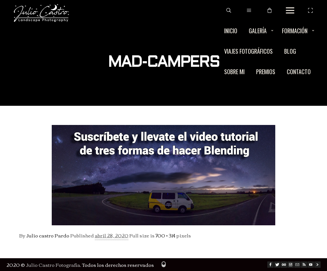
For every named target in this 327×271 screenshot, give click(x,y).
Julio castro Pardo (47, 235)
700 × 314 (165, 235)
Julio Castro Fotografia (53, 264)
